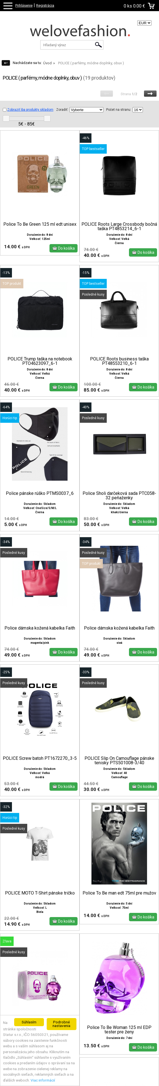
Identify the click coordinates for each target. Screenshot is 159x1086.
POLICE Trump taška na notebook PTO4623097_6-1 (40, 361)
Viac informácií (43, 1080)
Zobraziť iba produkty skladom (28, 110)
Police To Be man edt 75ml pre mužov (119, 893)
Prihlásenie (24, 5)
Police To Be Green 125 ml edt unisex (39, 224)
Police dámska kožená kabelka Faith (39, 628)
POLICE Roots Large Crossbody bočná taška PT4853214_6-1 (119, 226)
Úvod (47, 63)
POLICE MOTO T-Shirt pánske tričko (40, 893)
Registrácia (45, 5)
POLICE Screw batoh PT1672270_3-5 (40, 758)
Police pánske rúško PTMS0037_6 (40, 493)
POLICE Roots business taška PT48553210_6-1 (119, 361)
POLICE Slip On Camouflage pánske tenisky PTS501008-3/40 (119, 760)
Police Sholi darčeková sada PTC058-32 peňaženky (119, 495)
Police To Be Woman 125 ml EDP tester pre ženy (119, 1029)
